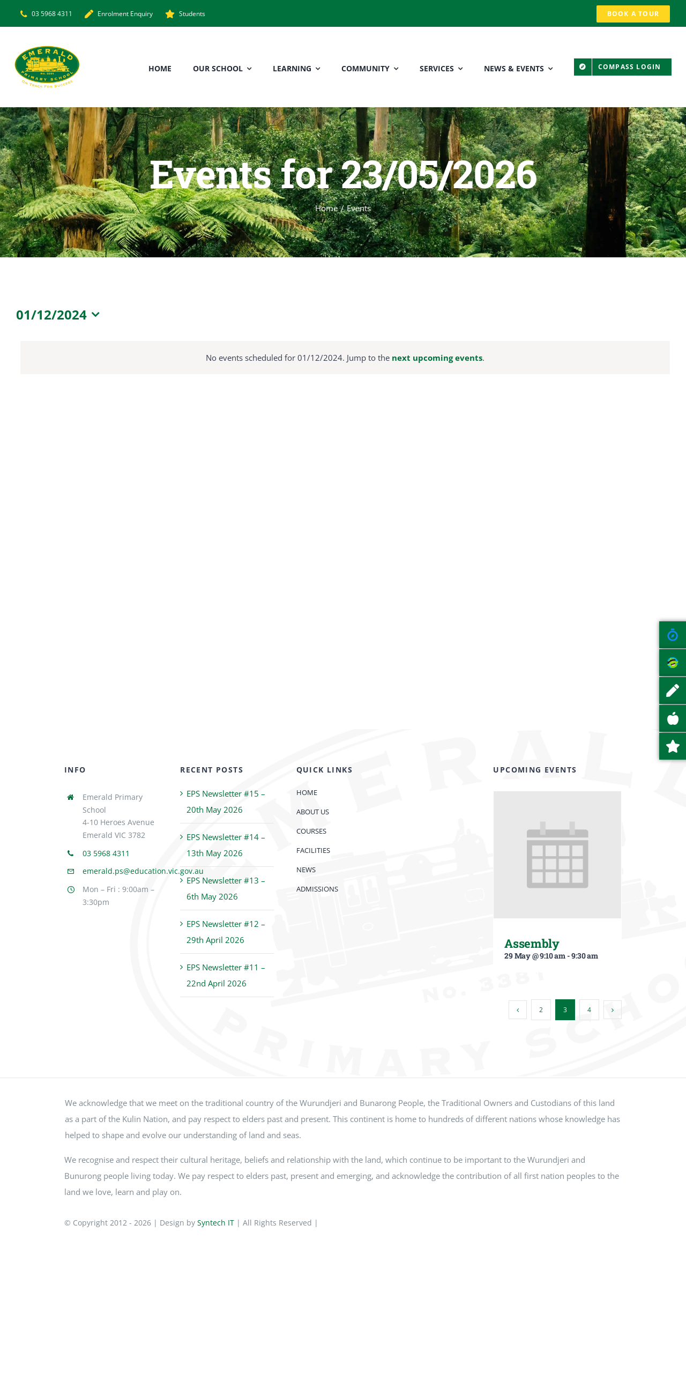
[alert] (345, 357)
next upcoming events (437, 357)
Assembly (531, 943)
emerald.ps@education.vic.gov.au (143, 871)
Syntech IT (215, 1222)
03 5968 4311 (106, 853)
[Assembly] (557, 799)
